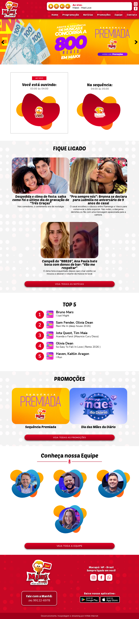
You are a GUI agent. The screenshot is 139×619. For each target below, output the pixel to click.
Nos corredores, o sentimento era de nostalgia (41, 200)
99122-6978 (39, 598)
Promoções (103, 14)
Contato (132, 14)
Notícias (88, 14)
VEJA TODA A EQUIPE (69, 546)
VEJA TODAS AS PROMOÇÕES (69, 437)
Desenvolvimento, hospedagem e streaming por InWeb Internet (69, 616)
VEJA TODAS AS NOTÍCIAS (69, 284)
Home (55, 14)
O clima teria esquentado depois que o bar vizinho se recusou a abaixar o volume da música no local (69, 266)
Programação (70, 14)
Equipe (118, 14)
